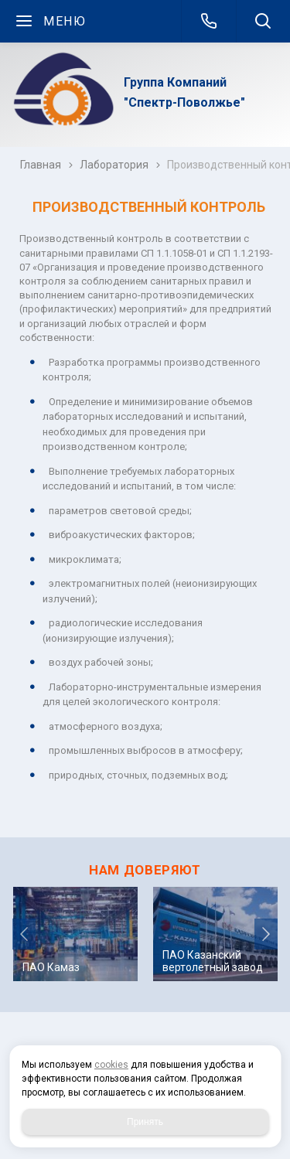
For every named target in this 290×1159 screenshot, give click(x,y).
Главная (40, 165)
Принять (145, 1121)
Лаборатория (114, 165)
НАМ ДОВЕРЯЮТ (145, 870)
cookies (111, 1064)
